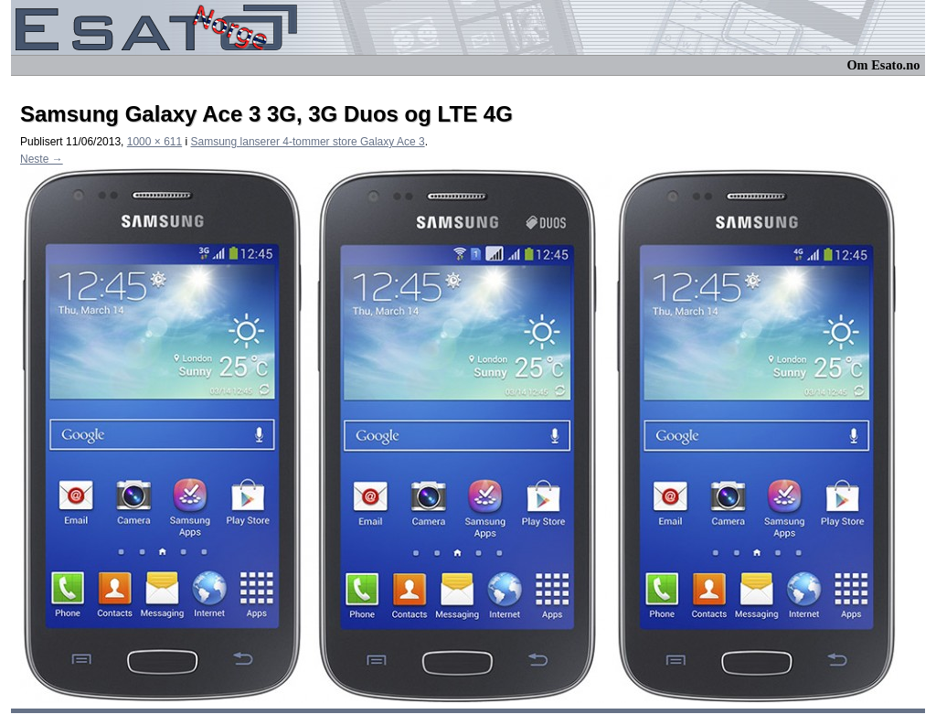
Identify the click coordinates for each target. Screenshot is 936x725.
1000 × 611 (154, 141)
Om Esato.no (883, 65)
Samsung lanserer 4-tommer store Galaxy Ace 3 (308, 141)
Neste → (41, 159)
